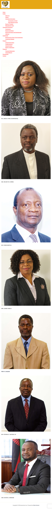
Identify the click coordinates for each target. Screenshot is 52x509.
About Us (7, 15)
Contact (4, 56)
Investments (5, 35)
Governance (8, 29)
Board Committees (9, 30)
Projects (4, 40)
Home (4, 12)
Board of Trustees (9, 24)
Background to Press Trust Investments (14, 37)
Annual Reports (8, 52)
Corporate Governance (8, 27)
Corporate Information (10, 19)
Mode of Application (9, 47)
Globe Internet (36, 505)
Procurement (5, 54)
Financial (5, 49)
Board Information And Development (13, 32)
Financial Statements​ (10, 51)
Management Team (9, 25)
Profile (4, 13)
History (7, 17)
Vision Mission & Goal (13, 22)
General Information (9, 42)
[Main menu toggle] (49, 4)
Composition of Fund (12, 20)
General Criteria (8, 46)
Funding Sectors (9, 44)
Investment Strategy (9, 39)
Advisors (7, 34)
